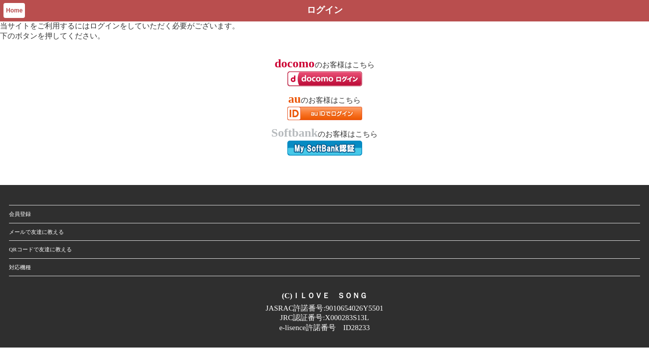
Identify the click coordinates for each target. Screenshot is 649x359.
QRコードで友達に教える (40, 249)
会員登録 (20, 214)
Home (14, 10)
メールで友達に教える (36, 232)
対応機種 (20, 267)
